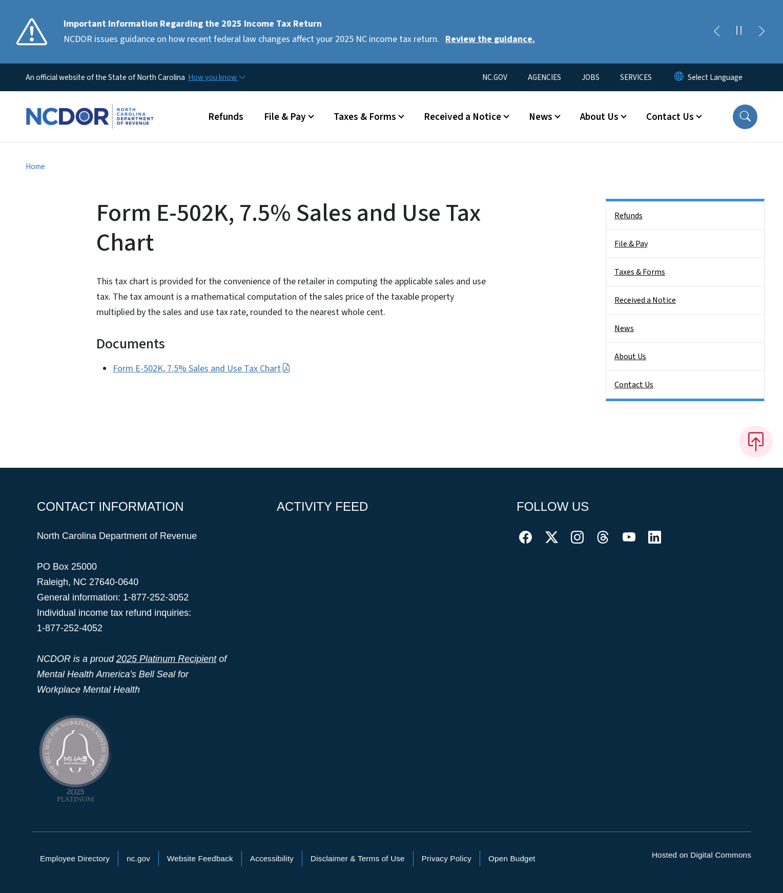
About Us (630, 356)
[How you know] (216, 77)
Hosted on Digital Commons (701, 854)
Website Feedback (200, 858)
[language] (715, 77)
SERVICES (636, 77)
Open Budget (511, 858)
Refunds (225, 117)
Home (35, 166)
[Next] (761, 32)
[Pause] (739, 32)
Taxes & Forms (639, 272)
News (624, 328)
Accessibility (272, 858)
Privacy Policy (446, 858)
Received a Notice (645, 300)
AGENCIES (544, 77)
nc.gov (138, 858)
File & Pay (631, 244)
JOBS (591, 77)
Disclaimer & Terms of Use (358, 858)
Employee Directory (75, 858)
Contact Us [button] (670, 117)
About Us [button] (599, 117)
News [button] (540, 117)
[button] (745, 117)
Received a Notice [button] (462, 117)
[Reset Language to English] (679, 77)
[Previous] (716, 32)
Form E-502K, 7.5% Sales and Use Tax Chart (202, 368)
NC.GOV (494, 77)
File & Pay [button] (285, 117)
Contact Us (633, 384)
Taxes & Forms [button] (365, 117)
